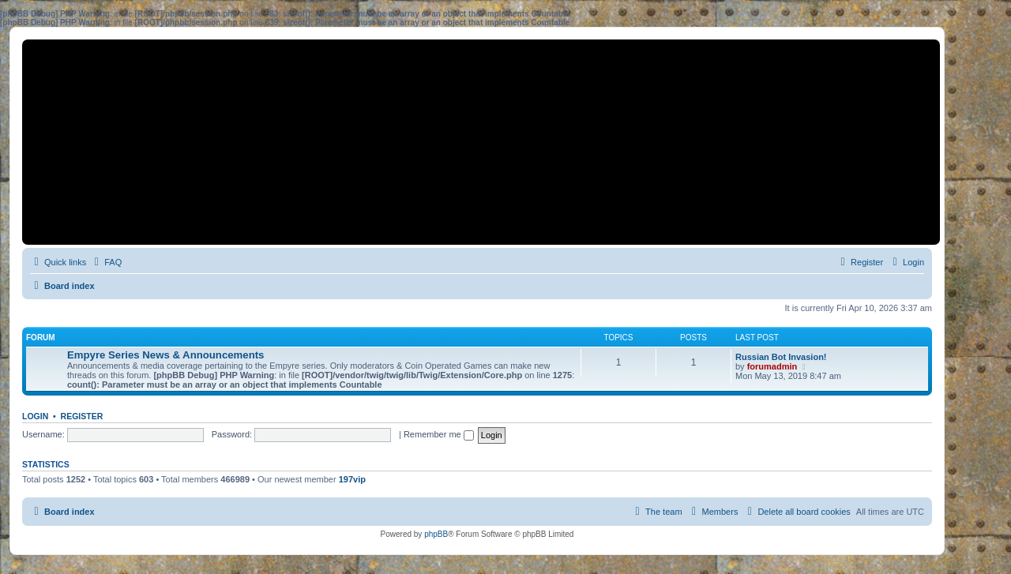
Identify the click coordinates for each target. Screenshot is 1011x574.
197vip (352, 479)
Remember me (439, 434)
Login (35, 416)
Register (82, 416)
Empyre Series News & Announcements (165, 355)
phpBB (436, 534)
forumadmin (772, 366)
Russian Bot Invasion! (781, 357)
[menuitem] (106, 262)
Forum (40, 337)
